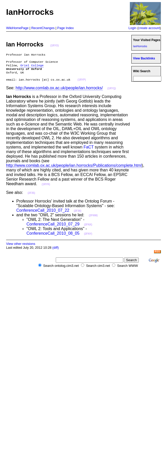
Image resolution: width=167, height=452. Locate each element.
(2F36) (77, 215)
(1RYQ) (111, 92)
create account (149, 28)
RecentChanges (43, 28)
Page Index (65, 28)
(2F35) (31, 197)
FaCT (89, 151)
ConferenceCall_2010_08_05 (52, 237)
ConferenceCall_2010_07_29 (52, 228)
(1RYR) (46, 188)
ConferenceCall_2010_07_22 (42, 214)
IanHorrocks (140, 46)
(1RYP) (82, 84)
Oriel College (32, 67)
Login (132, 28)
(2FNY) (88, 237)
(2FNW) (93, 219)
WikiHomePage (17, 28)
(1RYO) (54, 45)
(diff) (55, 252)
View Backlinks (144, 58)
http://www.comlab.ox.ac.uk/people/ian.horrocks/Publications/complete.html (74, 169)
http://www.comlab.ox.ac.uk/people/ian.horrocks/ (59, 92)
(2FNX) (88, 228)
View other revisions (20, 248)
